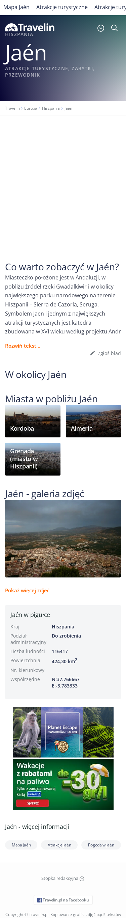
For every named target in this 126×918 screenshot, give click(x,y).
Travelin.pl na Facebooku (63, 900)
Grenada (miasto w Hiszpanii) (24, 458)
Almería (82, 428)
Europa (30, 108)
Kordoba (22, 428)
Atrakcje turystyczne (62, 7)
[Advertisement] (63, 182)
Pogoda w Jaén (101, 845)
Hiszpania (51, 108)
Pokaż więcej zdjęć (27, 590)
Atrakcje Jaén (59, 845)
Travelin (12, 108)
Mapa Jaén (16, 7)
